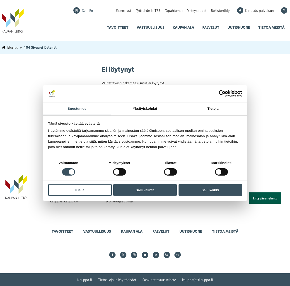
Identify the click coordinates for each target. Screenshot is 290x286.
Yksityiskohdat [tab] (145, 108)
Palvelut (210, 27)
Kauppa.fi (84, 280)
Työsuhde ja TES (148, 10)
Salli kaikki (210, 190)
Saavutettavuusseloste (159, 280)
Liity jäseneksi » (265, 198)
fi (76, 10)
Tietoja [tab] (213, 108)
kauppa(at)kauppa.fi (197, 280)
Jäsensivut (123, 10)
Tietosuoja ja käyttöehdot (117, 280)
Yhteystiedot (196, 10)
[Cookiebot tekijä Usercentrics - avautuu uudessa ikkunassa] (222, 93)
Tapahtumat (174, 10)
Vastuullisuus (150, 27)
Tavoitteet (117, 27)
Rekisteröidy (220, 10)
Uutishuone (238, 27)
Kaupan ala (183, 27)
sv (84, 10)
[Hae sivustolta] (284, 10)
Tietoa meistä (271, 27)
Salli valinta (145, 190)
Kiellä (79, 190)
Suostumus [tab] (77, 108)
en (91, 10)
